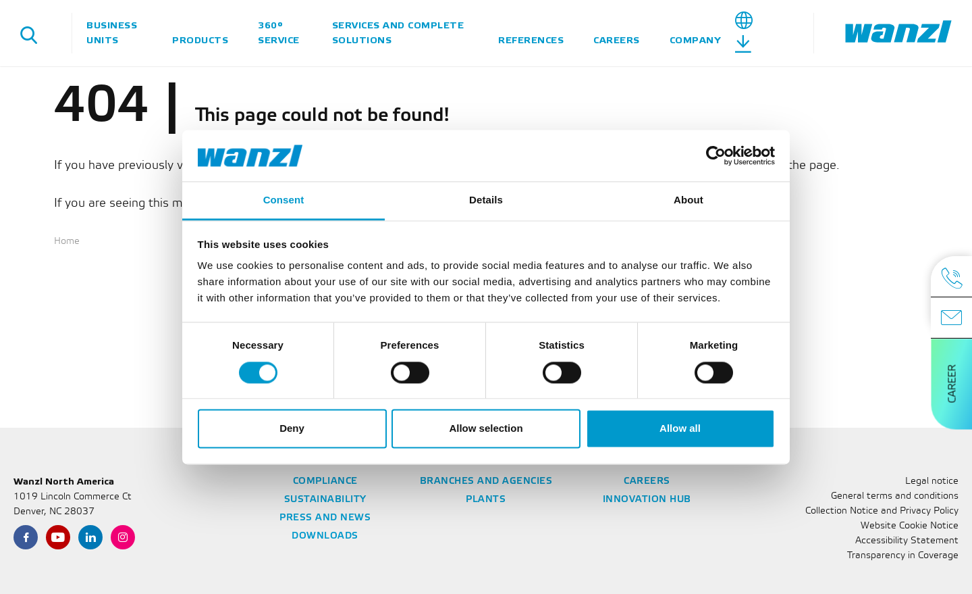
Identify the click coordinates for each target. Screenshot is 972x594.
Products (200, 40)
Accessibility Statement (907, 541)
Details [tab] (486, 200)
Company (695, 40)
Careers (616, 40)
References (531, 40)
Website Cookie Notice (910, 526)
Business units (111, 33)
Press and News (325, 518)
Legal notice (932, 481)
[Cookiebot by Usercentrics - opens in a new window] (716, 155)
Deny (291, 429)
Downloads (325, 536)
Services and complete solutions (398, 33)
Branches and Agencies (486, 481)
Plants (486, 499)
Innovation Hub (647, 499)
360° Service (279, 33)
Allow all (680, 429)
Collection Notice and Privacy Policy (882, 511)
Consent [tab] (283, 200)
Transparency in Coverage (903, 555)
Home (67, 241)
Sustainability (325, 499)
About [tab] (688, 200)
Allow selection (485, 429)
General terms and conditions (895, 496)
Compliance (325, 481)
